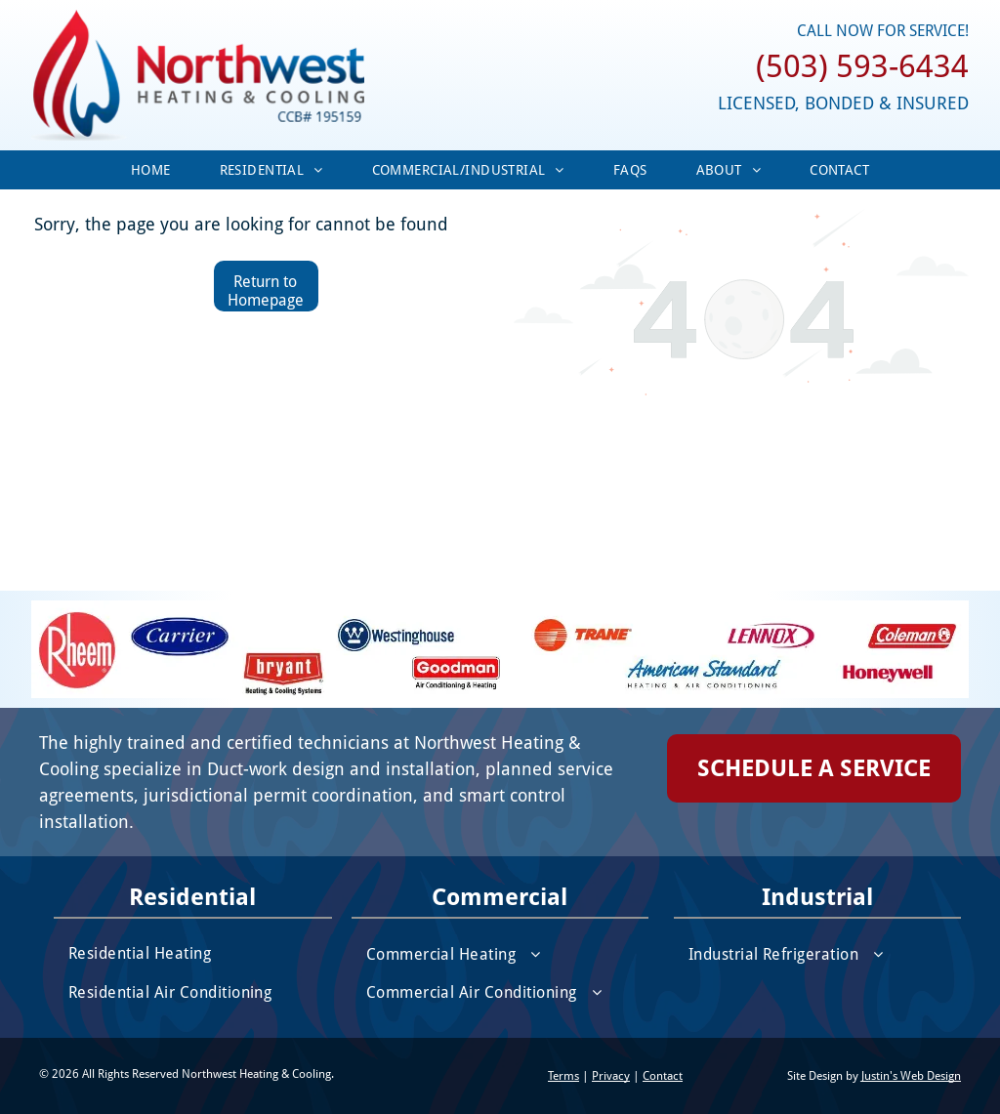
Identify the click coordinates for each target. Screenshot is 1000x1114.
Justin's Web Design (911, 1076)
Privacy (611, 1076)
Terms (563, 1076)
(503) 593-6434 (862, 66)
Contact (663, 1076)
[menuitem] (150, 169)
